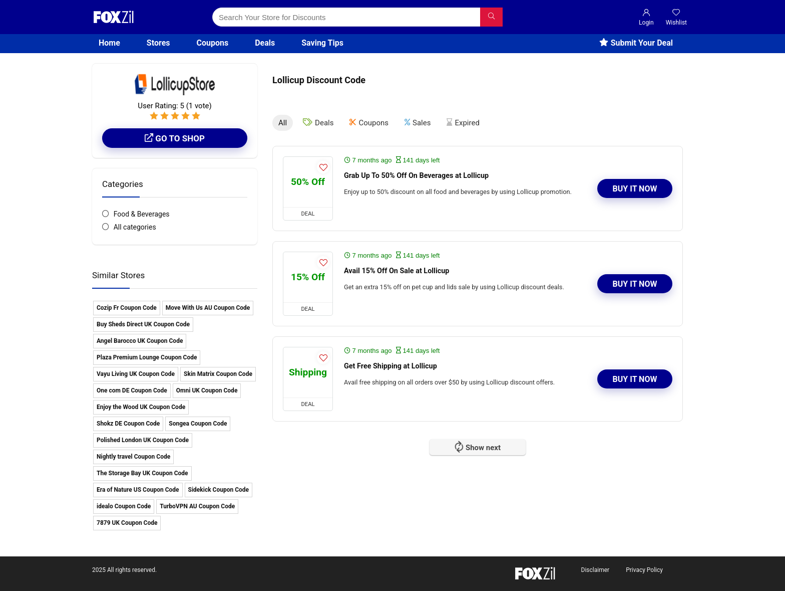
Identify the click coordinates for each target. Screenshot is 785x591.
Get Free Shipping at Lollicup (390, 366)
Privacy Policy (644, 569)
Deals (265, 43)
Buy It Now (635, 188)
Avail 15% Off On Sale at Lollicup (396, 271)
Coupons (213, 43)
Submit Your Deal (636, 43)
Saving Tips (322, 43)
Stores (158, 43)
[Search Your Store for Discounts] (491, 17)
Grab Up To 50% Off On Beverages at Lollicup (416, 175)
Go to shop (175, 138)
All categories (135, 227)
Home (109, 43)
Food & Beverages (142, 214)
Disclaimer (595, 569)
